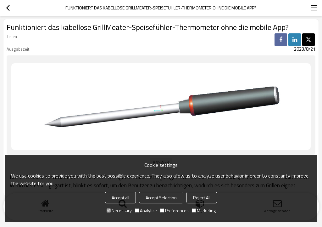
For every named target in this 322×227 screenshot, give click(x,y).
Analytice (146, 210)
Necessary (119, 210)
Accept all (120, 197)
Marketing (204, 210)
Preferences (174, 210)
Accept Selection (161, 197)
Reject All (201, 197)
